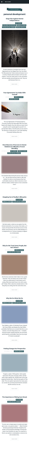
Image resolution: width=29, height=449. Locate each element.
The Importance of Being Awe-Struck (14, 397)
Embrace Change (22, 25)
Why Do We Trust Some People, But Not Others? (14, 246)
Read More (14, 84)
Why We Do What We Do (14, 298)
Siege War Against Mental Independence (14, 19)
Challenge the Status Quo (9, 25)
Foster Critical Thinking (9, 27)
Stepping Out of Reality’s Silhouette (14, 197)
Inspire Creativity (21, 27)
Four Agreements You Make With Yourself (14, 93)
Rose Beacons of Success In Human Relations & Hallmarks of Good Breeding (14, 146)
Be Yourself (18, 23)
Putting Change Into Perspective (14, 348)
